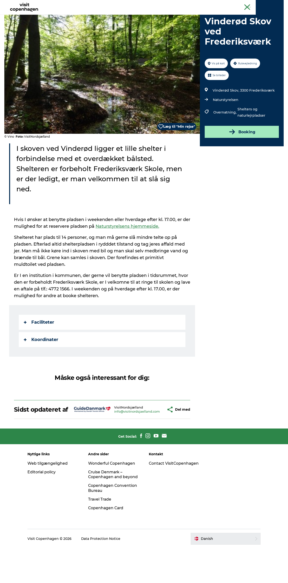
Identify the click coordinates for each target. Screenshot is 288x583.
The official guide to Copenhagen (194, 4)
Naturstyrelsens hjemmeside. (136, 249)
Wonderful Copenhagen (113, 493)
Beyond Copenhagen (238, 4)
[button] (154, 436)
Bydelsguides (129, 15)
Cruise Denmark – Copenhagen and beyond (107, 507)
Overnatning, (225, 135)
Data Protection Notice (104, 573)
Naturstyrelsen (225, 123)
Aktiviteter (74, 15)
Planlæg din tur (163, 15)
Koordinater (41, 362)
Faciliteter (39, 345)
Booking (241, 154)
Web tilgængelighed (50, 493)
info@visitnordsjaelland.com (126, 438)
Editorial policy (44, 502)
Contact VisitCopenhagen (166, 496)
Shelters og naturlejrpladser (251, 135)
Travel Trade (102, 534)
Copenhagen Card (270, 4)
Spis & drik (100, 15)
